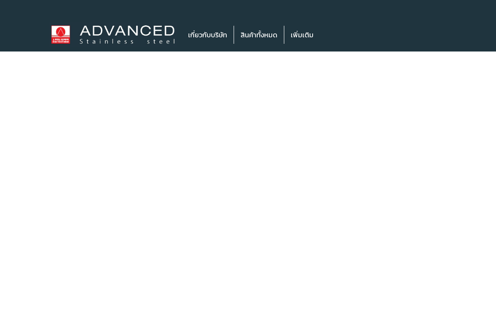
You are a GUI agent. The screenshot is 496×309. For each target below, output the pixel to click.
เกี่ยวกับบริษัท (207, 35)
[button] (332, 34)
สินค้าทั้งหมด (258, 35)
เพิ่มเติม (302, 35)
